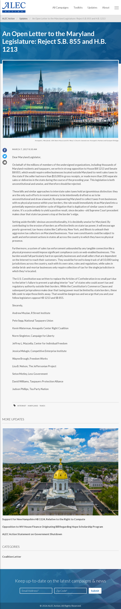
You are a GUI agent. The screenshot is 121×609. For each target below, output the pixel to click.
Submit (95, 590)
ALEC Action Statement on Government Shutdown (32, 534)
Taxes (42, 406)
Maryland (33, 406)
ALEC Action (8, 18)
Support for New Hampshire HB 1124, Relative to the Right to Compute (43, 519)
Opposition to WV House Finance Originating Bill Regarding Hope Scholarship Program (52, 526)
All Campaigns (60, 7)
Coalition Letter (11, 556)
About (105, 7)
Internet (21, 406)
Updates (92, 7)
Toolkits (78, 7)
